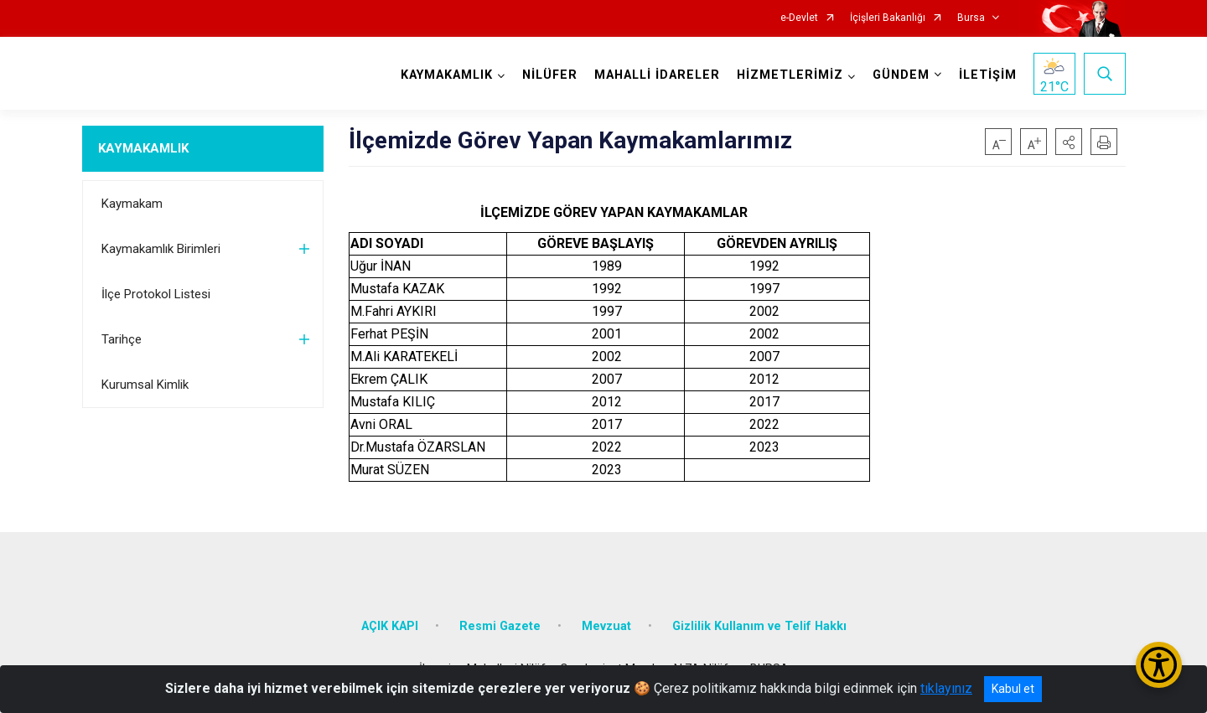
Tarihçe (121, 339)
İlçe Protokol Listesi (155, 294)
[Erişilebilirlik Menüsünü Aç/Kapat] (1159, 665)
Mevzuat (606, 626)
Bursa (971, 18)
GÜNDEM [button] (901, 75)
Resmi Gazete (500, 626)
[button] (1068, 141)
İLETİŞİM (988, 75)
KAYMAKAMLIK (143, 148)
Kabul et (1013, 688)
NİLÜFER (550, 75)
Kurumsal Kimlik (145, 384)
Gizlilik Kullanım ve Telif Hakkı (759, 626)
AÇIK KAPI (389, 626)
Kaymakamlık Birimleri (160, 248)
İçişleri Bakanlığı (887, 18)
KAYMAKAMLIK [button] (447, 75)
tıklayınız (946, 688)
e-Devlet (799, 18)
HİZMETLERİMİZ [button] (790, 75)
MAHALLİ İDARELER (657, 75)
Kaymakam (132, 203)
